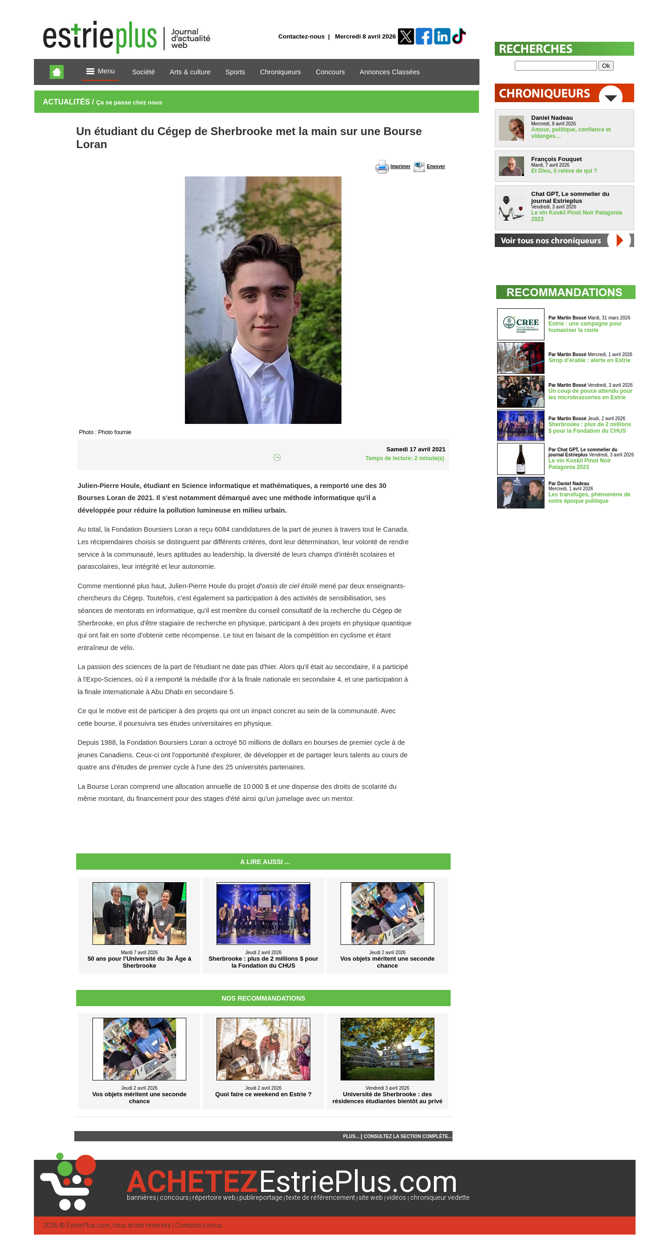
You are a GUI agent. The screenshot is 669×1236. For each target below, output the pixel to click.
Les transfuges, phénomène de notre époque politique (590, 497)
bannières (141, 1198)
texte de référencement (320, 1198)
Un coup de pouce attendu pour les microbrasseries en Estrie (591, 394)
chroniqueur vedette (440, 1198)
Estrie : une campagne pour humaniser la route (585, 326)
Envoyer (436, 166)
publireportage (260, 1198)
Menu (101, 72)
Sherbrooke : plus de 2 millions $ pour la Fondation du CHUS (590, 427)
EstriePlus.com (88, 1225)
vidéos (396, 1198)
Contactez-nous (301, 36)
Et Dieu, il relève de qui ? (564, 171)
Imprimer (401, 166)
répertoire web (214, 1198)
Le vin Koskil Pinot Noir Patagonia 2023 (580, 463)
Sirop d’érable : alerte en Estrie (590, 360)
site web (371, 1198)
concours (174, 1198)
